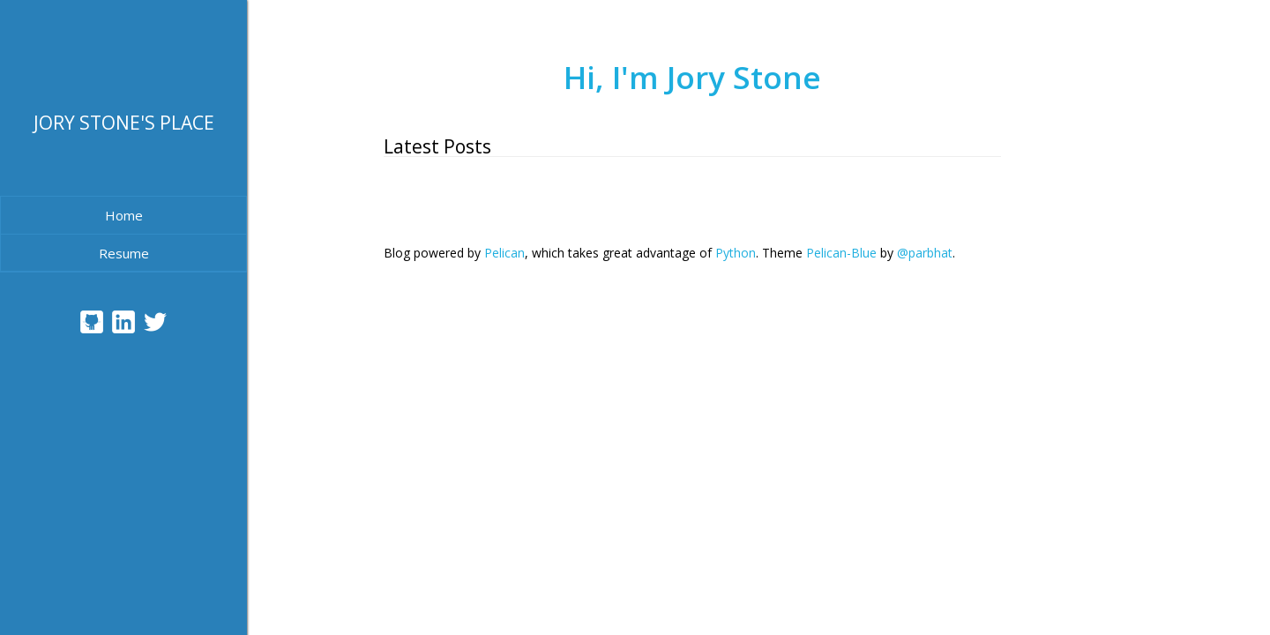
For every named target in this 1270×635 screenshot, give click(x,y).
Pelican (504, 252)
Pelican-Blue (841, 252)
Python (735, 252)
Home (124, 215)
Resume (124, 253)
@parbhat (924, 252)
